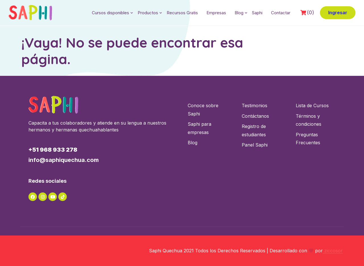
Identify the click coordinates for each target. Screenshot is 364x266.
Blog (239, 12)
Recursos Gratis (182, 12)
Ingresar (337, 12)
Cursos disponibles (110, 12)
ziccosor (333, 250)
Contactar (280, 12)
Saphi (257, 12)
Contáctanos (255, 116)
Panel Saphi (255, 145)
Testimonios (254, 105)
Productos (148, 12)
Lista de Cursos (312, 105)
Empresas (216, 12)
